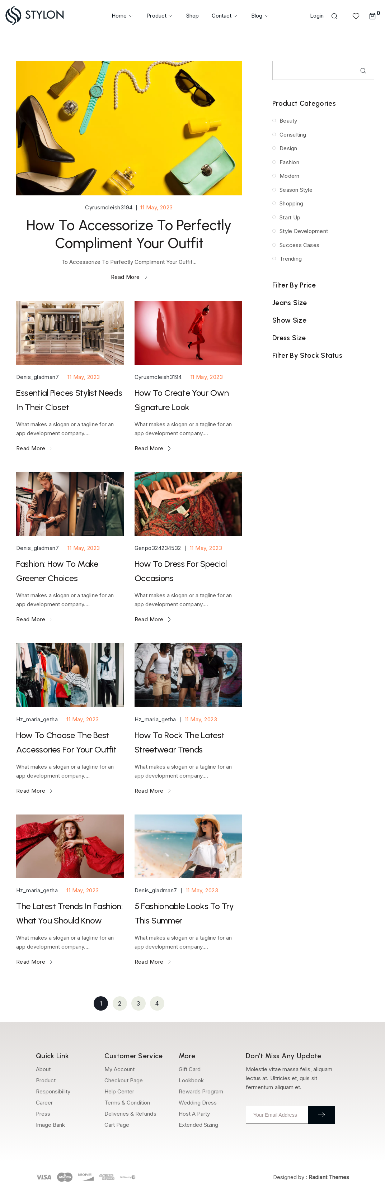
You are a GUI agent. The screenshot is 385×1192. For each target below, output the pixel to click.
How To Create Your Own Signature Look (182, 400)
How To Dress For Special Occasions (181, 571)
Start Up (290, 217)
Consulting (293, 134)
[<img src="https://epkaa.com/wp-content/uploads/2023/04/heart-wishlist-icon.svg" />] (357, 15)
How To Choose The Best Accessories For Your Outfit (66, 742)
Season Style (296, 189)
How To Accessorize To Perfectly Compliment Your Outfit (129, 234)
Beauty (288, 120)
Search (363, 70)
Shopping (291, 203)
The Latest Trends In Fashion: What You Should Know (69, 913)
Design (288, 148)
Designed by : (311, 1177)
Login (317, 15)
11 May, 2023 (155, 207)
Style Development (303, 231)
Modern (289, 175)
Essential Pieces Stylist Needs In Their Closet (69, 400)
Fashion (289, 162)
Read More (129, 277)
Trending (290, 258)
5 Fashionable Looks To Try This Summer (184, 913)
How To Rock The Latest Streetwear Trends (180, 742)
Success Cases (299, 245)
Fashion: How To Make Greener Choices (57, 571)
